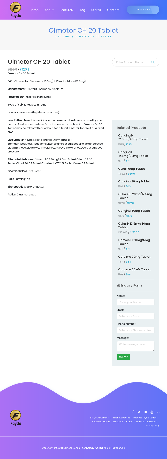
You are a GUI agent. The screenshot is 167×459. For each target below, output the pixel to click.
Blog (82, 10)
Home (34, 10)
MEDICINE (62, 36)
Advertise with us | (101, 421)
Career (129, 421)
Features (66, 10)
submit (123, 357)
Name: (121, 296)
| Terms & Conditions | (146, 421)
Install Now (143, 9)
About (49, 10)
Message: (123, 338)
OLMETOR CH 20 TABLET (94, 36)
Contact (113, 10)
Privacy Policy (152, 425)
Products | (118, 421)
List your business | (100, 417)
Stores (96, 10)
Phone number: (126, 324)
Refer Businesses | (122, 417)
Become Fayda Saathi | (145, 417)
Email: (120, 310)
